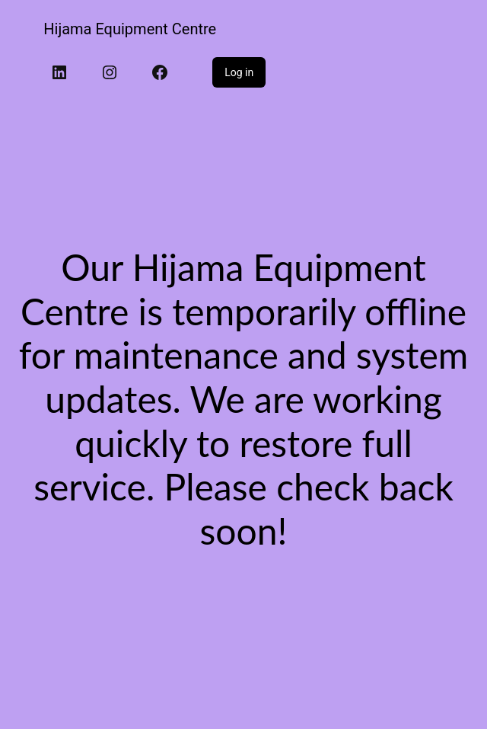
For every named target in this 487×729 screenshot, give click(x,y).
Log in (238, 72)
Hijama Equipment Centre (129, 29)
